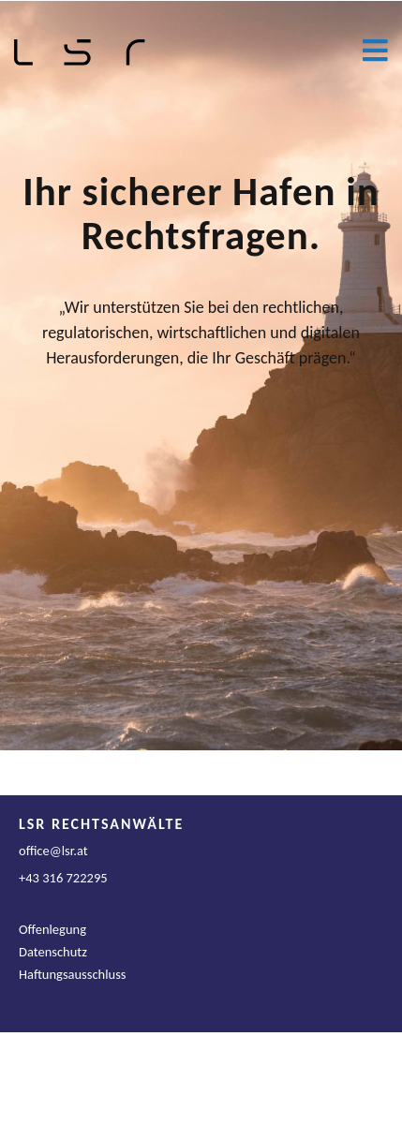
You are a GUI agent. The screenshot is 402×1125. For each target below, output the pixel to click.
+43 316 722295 (63, 877)
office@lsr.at (53, 850)
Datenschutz (53, 951)
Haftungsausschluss (73, 974)
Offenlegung (52, 929)
